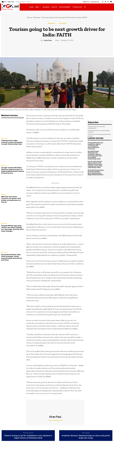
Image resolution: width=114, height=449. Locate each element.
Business (36, 17)
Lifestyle (62, 23)
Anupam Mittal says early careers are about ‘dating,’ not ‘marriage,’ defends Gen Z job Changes (12, 228)
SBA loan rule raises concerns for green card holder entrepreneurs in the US (11, 199)
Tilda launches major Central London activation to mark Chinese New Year (11, 142)
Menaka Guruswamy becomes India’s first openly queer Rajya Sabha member (96, 172)
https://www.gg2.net (55, 420)
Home (29, 17)
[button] (85, 7)
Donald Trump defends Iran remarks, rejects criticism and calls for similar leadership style (95, 155)
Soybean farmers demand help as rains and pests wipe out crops (86, 436)
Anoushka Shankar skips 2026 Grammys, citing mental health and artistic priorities (11, 257)
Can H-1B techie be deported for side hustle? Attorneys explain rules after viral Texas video (95, 164)
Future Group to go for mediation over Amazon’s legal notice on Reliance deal (28, 436)
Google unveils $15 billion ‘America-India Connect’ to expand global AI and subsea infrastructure (12, 170)
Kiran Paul (47, 40)
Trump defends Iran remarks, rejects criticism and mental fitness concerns (95, 146)
